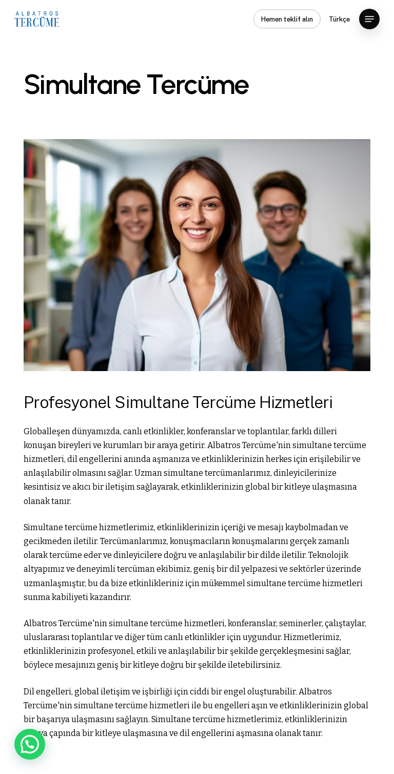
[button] (369, 19)
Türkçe (339, 19)
